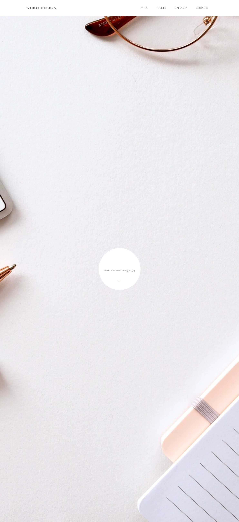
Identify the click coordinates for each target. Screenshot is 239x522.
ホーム (144, 8)
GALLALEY (181, 8)
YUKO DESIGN (42, 8)
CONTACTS (202, 8)
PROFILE (161, 8)
